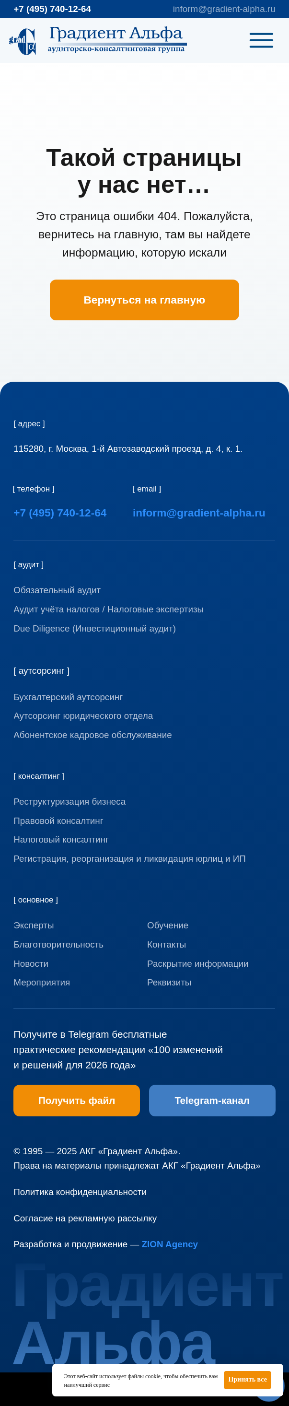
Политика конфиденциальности (80, 1192)
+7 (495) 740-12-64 (52, 9)
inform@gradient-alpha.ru (224, 9)
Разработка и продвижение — (105, 1244)
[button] (218, 982)
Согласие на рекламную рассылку (85, 1218)
